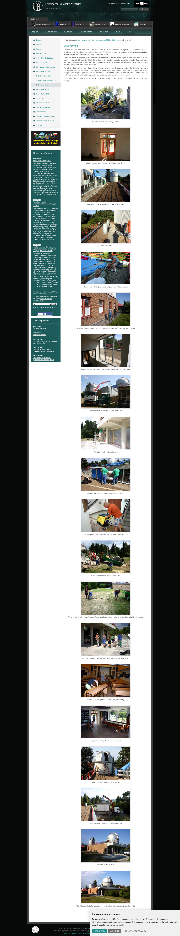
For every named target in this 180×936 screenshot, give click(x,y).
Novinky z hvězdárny (42, 153)
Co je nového (117, 40)
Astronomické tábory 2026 (42, 161)
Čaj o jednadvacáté (39, 328)
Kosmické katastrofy (40, 335)
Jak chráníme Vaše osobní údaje (74, 933)
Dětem (117, 32)
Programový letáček (122, 24)
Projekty (63, 24)
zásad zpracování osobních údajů (42, 300)
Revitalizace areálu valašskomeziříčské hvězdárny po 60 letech (44, 204)
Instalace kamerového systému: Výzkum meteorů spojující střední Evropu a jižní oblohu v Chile (44, 249)
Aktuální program (41, 321)
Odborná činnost (85, 32)
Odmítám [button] (114, 931)
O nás (129, 32)
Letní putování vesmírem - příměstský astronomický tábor (43, 350)
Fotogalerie (103, 32)
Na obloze (68, 32)
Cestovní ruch (100, 24)
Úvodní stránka (81, 40)
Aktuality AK (80, 24)
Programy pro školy (43, 24)
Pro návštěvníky (51, 32)
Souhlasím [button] (100, 931)
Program (34, 32)
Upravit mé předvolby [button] (135, 931)
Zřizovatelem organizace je (119, 3)
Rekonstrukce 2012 (102, 40)
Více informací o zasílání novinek (44, 307)
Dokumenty (143, 24)
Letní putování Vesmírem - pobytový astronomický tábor (45, 342)
